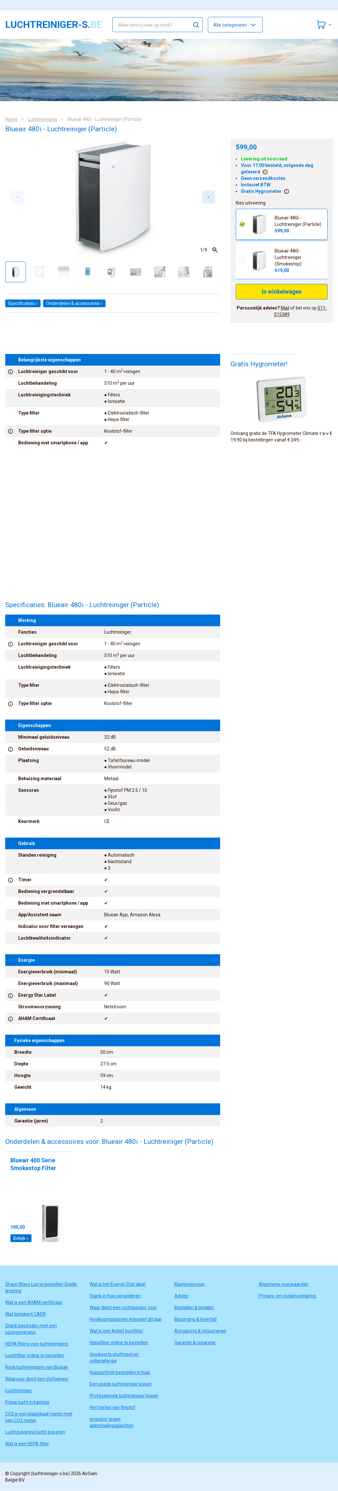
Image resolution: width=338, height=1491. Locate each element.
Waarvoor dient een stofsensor (37, 1378)
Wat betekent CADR (25, 1314)
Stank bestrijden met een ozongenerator (31, 1329)
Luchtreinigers (42, 119)
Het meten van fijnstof (112, 1407)
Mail (285, 308)
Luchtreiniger (18, 1390)
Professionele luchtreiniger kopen (124, 1395)
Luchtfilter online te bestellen (34, 1355)
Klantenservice (189, 1284)
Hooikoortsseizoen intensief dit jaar (126, 1319)
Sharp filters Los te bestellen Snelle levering (41, 1287)
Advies (181, 1295)
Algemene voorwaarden (283, 1284)
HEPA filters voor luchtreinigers (36, 1343)
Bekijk (21, 1238)
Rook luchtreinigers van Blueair (36, 1367)
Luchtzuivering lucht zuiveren (35, 1432)
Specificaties (23, 303)
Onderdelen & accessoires (74, 303)
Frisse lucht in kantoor (27, 1402)
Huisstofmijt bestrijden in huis (120, 1372)
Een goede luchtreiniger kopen (121, 1384)
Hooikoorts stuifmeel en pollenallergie (114, 1357)
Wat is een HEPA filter (27, 1443)
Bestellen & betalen (194, 1307)
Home (11, 119)
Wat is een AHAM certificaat (33, 1302)
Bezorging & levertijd (195, 1319)
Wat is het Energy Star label (117, 1284)
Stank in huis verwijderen (115, 1295)
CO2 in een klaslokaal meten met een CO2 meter (38, 1417)
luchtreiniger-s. (53, 24)
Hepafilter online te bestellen (119, 1342)
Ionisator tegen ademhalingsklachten (112, 1422)
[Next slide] (208, 197)
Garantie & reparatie (195, 1342)
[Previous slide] (16, 197)
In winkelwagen (282, 291)
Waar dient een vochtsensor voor (123, 1307)
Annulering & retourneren (200, 1330)
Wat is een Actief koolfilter (116, 1330)
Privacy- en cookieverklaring (287, 1295)
